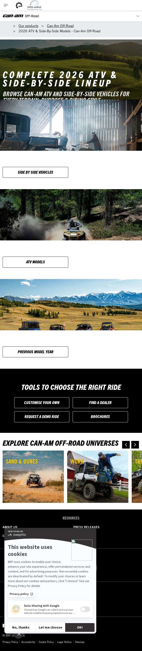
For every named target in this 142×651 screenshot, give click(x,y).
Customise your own (41, 402)
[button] (126, 445)
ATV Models (35, 261)
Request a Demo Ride (42, 416)
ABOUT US (10, 527)
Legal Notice (64, 642)
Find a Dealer (100, 402)
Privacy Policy (10, 642)
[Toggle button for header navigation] (6, 5)
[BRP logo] (19, 5)
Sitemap (79, 642)
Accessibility (28, 642)
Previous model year (35, 351)
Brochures (100, 416)
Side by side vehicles (35, 172)
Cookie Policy (46, 642)
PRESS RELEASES (86, 527)
